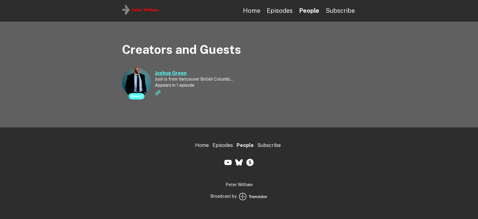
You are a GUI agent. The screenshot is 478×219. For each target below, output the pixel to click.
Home (251, 10)
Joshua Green (171, 73)
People (309, 10)
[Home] (140, 13)
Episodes (280, 10)
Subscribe (340, 10)
